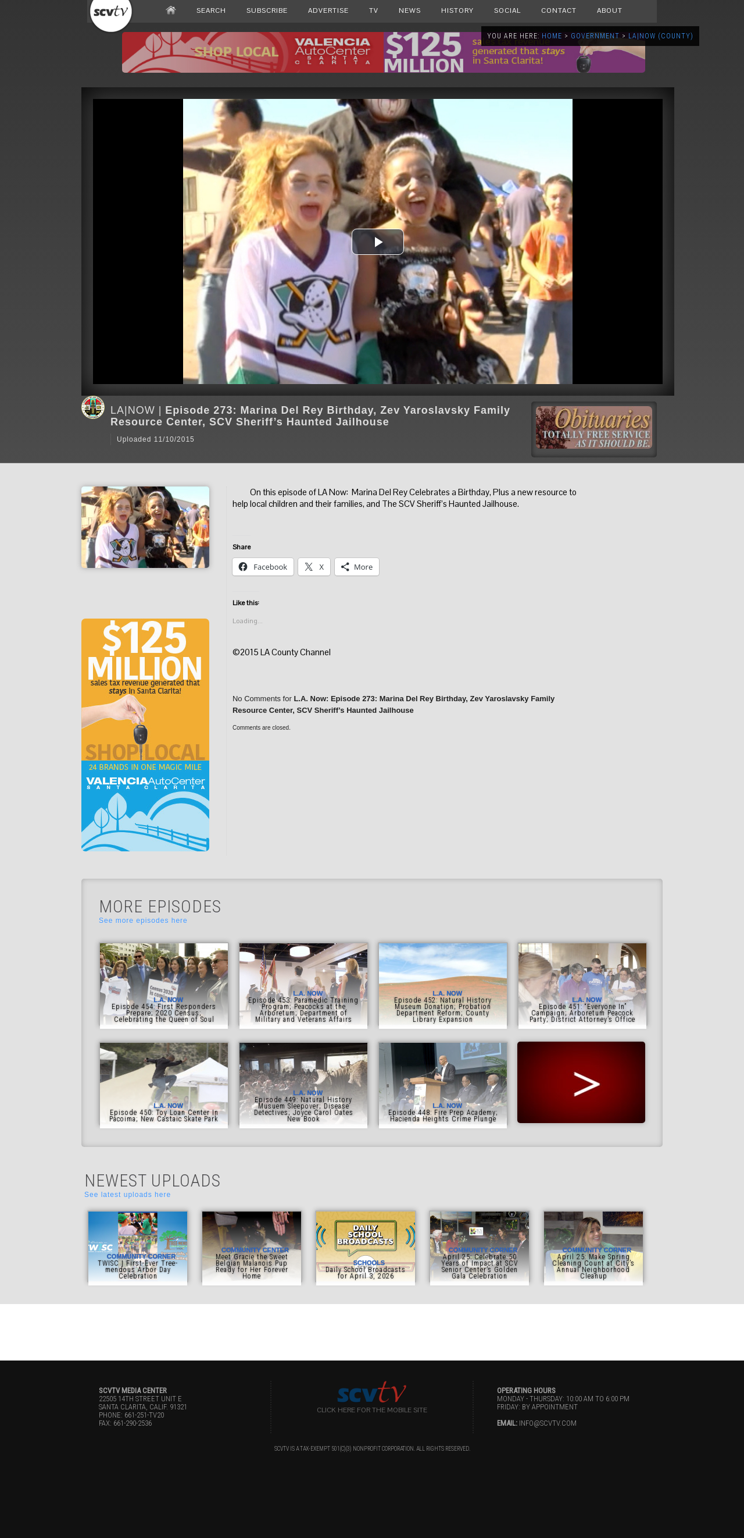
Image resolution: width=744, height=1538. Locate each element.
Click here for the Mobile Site (372, 1410)
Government (595, 36)
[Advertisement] (372, 1330)
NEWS (410, 10)
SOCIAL (507, 10)
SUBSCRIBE (267, 10)
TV (373, 10)
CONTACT (559, 10)
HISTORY (457, 10)
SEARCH (211, 10)
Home (552, 36)
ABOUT (610, 10)
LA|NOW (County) (660, 36)
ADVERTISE (328, 10)
